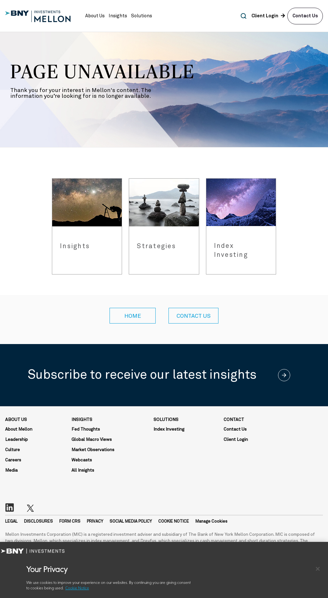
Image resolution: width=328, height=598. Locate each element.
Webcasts (81, 460)
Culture (12, 450)
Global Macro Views (91, 439)
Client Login (236, 439)
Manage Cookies (211, 521)
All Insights (82, 470)
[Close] (318, 569)
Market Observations (92, 450)
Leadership (16, 439)
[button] (95, 16)
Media (11, 470)
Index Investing (168, 429)
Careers (13, 460)
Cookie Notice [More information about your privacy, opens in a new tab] (77, 588)
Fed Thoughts (85, 429)
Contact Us (305, 16)
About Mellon (18, 429)
